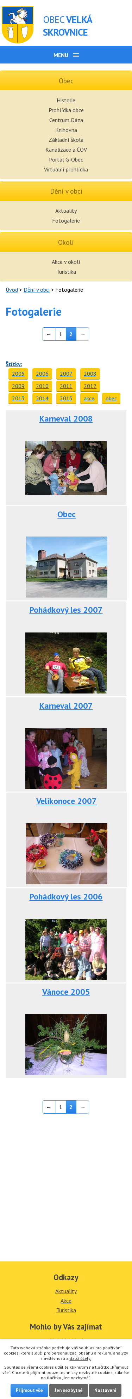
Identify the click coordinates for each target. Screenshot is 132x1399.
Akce (66, 1300)
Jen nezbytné (69, 1390)
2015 (66, 398)
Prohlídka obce (66, 110)
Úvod (12, 289)
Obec (66, 514)
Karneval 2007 (66, 705)
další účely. (80, 1358)
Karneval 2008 (66, 418)
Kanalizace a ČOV (66, 149)
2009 (18, 385)
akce (89, 398)
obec (111, 398)
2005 (18, 373)
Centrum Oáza (66, 119)
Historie (66, 100)
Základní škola (66, 139)
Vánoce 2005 (66, 991)
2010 (42, 385)
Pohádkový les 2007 (66, 609)
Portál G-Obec (66, 159)
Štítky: (14, 364)
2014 (42, 398)
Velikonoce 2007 (66, 800)
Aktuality (66, 210)
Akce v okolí (66, 261)
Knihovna (66, 129)
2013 (18, 398)
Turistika (66, 271)
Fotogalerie (66, 220)
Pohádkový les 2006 (66, 896)
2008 (90, 373)
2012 (90, 385)
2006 (42, 373)
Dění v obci (37, 289)
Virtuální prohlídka (66, 169)
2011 (66, 385)
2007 (66, 373)
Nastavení (105, 1390)
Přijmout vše (29, 1390)
